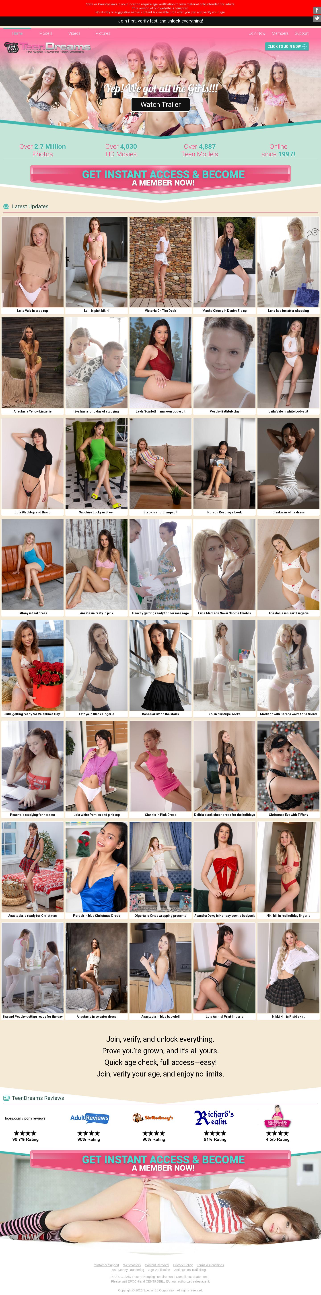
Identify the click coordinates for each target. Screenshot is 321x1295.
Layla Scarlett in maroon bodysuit (160, 411)
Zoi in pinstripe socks (224, 714)
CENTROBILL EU (158, 1281)
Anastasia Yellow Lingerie (32, 411)
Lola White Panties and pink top (97, 815)
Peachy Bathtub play (224, 411)
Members (280, 33)
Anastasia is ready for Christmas (32, 915)
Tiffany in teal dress (32, 613)
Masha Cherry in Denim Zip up (224, 311)
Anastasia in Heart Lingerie (289, 613)
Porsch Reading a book (224, 512)
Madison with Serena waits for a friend (288, 714)
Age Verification (159, 1270)
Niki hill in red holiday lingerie (288, 915)
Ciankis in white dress (288, 512)
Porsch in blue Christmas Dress (96, 915)
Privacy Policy (183, 1265)
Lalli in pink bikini (96, 311)
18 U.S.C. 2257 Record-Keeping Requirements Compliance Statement (159, 1277)
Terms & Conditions (210, 1265)
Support (302, 33)
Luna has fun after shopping (288, 311)
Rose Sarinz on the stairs (160, 714)
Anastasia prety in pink (96, 613)
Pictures (103, 33)
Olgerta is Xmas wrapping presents (160, 915)
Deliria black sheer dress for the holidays (224, 815)
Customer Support (106, 1265)
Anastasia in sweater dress (97, 1016)
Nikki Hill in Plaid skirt (288, 1016)
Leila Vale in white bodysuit (288, 411)
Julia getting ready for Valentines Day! (32, 714)
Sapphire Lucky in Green (96, 512)
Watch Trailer (160, 104)
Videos (74, 33)
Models (45, 33)
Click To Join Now (284, 46)
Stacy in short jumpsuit (160, 512)
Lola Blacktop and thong (33, 512)
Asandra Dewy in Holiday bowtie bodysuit (224, 915)
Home (17, 33)
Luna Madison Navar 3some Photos (224, 613)
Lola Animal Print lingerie (224, 1016)
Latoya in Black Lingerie (96, 714)
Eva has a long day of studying (96, 411)
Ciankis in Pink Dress (160, 815)
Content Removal (157, 1265)
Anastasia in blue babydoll (160, 1016)
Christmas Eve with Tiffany (288, 815)
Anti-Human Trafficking (190, 1270)
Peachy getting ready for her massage (160, 613)
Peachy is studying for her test (32, 815)
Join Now (257, 33)
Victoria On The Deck (160, 311)
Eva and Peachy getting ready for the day (33, 1016)
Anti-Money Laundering (128, 1270)
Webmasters (132, 1265)
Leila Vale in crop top (32, 311)
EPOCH (133, 1281)
